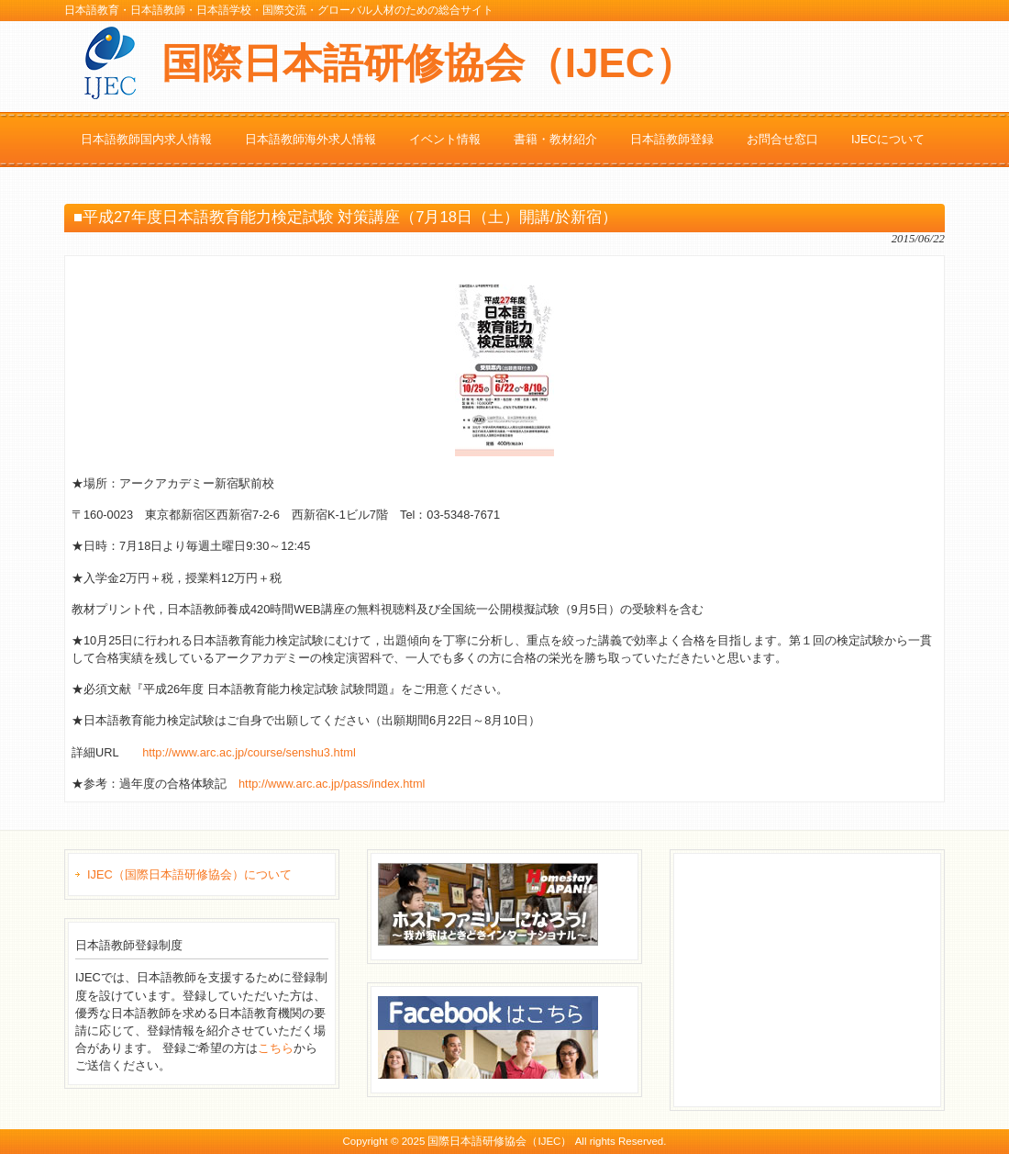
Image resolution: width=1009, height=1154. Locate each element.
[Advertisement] (818, 977)
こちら (276, 1048)
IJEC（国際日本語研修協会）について (189, 874)
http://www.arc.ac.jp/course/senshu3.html (249, 752)
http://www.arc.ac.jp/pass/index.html (331, 783)
